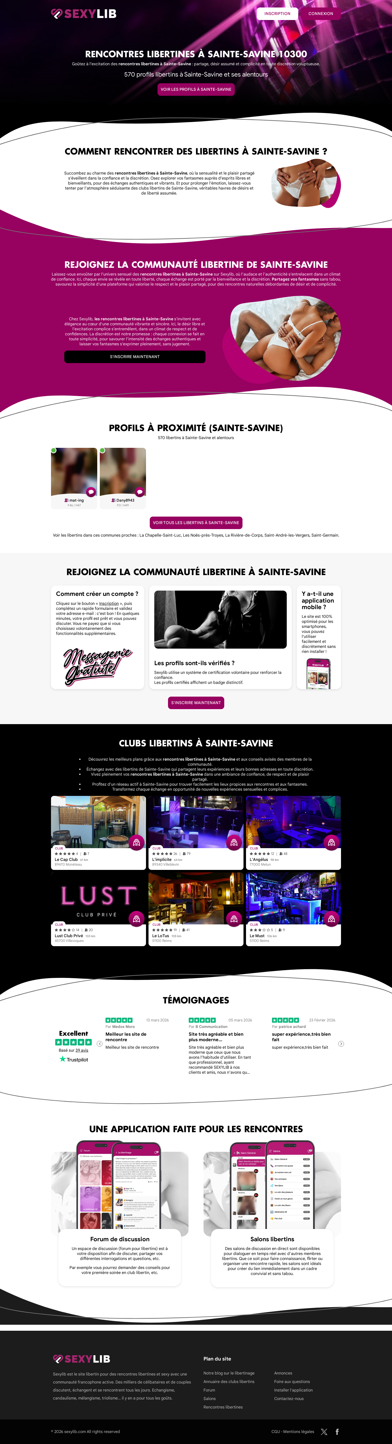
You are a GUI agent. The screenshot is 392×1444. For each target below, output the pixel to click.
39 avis (82, 1050)
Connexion (320, 13)
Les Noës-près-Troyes (203, 535)
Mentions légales (298, 1431)
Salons (210, 1398)
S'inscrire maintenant (135, 356)
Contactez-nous (289, 1398)
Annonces (283, 1373)
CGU (276, 1431)
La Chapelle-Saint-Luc (160, 535)
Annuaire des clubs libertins (229, 1381)
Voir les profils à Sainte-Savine (196, 89)
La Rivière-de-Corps (243, 535)
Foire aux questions (292, 1381)
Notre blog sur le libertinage (229, 1373)
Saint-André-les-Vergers (287, 535)
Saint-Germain (325, 535)
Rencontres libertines (223, 1407)
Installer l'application (293, 1390)
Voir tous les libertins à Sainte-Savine (196, 522)
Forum (209, 1390)
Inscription (277, 13)
